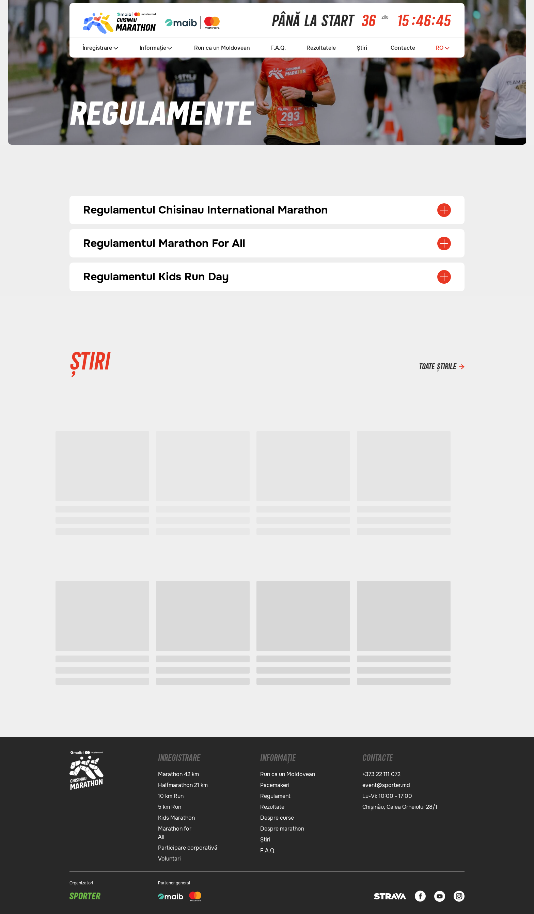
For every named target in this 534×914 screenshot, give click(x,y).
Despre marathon (282, 827)
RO (439, 47)
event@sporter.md (386, 783)
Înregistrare (97, 47)
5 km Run (169, 805)
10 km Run (171, 794)
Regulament (275, 794)
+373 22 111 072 (381, 772)
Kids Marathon (176, 816)
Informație (153, 47)
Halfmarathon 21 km (183, 783)
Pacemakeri (274, 783)
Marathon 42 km (178, 772)
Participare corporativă (187, 846)
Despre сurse (277, 816)
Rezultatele (321, 47)
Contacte (403, 47)
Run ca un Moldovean (222, 47)
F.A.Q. (278, 47)
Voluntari (169, 857)
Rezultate (272, 805)
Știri (362, 47)
